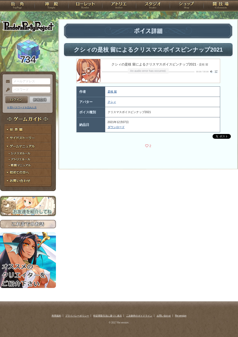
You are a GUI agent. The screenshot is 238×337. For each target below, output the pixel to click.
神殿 (51, 6)
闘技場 (220, 6)
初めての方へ (28, 172)
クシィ (112, 102)
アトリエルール (28, 160)
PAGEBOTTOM (226, 324)
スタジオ (153, 6)
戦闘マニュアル (28, 165)
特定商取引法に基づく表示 (107, 315)
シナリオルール (28, 154)
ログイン (16, 99)
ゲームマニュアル (28, 146)
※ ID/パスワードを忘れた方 (22, 107)
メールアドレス (7, 81)
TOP (17, 6)
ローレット (85, 6)
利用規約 (56, 315)
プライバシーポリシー (77, 315)
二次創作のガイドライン (139, 315)
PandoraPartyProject (28, 26)
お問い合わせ (28, 181)
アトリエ (119, 6)
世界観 (28, 130)
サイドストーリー (28, 138)
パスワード (7, 90)
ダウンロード (116, 127)
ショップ (186, 6)
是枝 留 (112, 91)
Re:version (181, 315)
